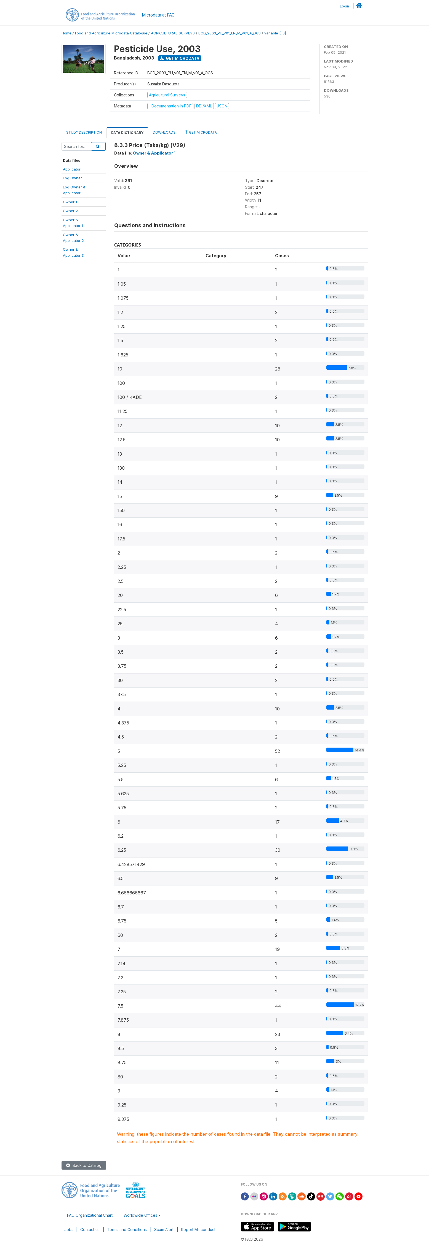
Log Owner (72, 178)
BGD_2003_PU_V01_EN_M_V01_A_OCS (229, 33)
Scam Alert (164, 1229)
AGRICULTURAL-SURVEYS (173, 33)
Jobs (68, 1229)
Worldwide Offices (140, 1215)
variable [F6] (275, 33)
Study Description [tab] (84, 132)
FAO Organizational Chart (90, 1215)
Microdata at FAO (158, 15)
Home (66, 33)
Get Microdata (179, 58)
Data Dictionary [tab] (127, 133)
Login (344, 6)
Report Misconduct (198, 1229)
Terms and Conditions (127, 1229)
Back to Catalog (84, 1165)
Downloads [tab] (164, 132)
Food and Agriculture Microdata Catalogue (111, 33)
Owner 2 (70, 211)
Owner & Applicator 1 (154, 153)
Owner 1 (70, 202)
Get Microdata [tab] (201, 132)
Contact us (90, 1229)
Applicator (72, 169)
